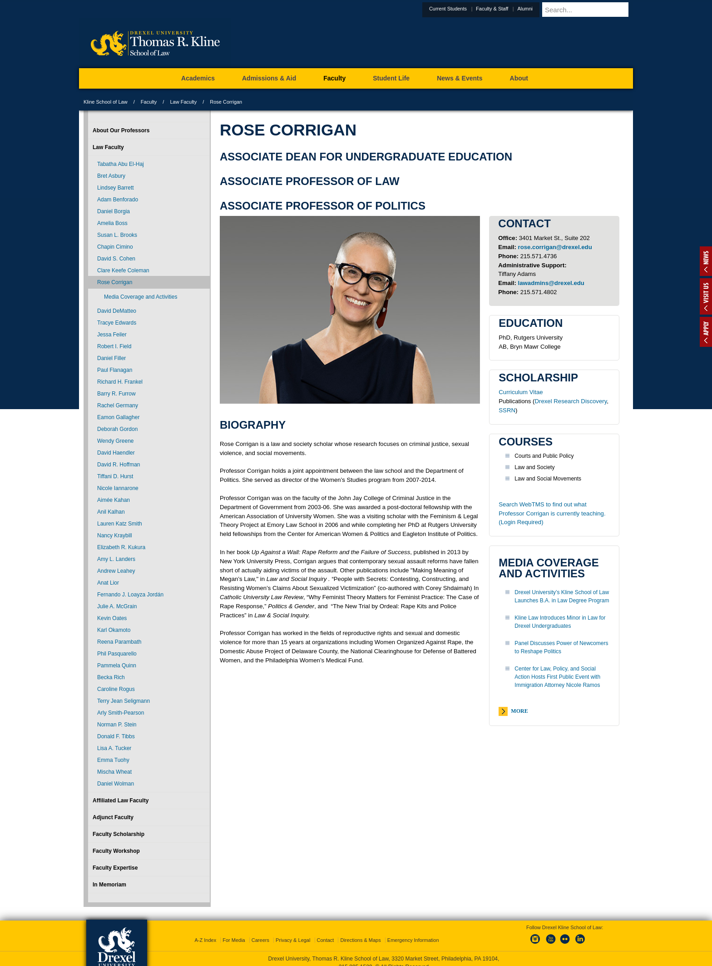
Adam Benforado (117, 199)
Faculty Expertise (115, 868)
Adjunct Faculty (113, 817)
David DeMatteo (116, 311)
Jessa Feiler (112, 334)
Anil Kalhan (111, 512)
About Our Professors (121, 130)
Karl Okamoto (113, 630)
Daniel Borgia (113, 211)
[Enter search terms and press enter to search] (598, 9)
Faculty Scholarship (118, 834)
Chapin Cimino (115, 247)
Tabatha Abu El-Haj (120, 164)
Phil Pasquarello (117, 654)
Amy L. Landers (116, 559)
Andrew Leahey (116, 571)
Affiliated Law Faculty (120, 800)
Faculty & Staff (514, 8)
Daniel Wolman (115, 784)
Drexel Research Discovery (571, 401)
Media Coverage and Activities (140, 297)
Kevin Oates (112, 618)
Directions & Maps (360, 932)
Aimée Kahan (113, 500)
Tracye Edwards (116, 323)
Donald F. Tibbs (116, 736)
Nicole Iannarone (117, 488)
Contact (325, 932)
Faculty (149, 102)
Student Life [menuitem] (391, 78)
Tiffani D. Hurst (115, 476)
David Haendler (116, 453)
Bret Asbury (111, 176)
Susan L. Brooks (117, 235)
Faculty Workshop (116, 851)
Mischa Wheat (114, 772)
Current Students (470, 8)
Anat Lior (108, 583)
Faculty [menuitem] (334, 78)
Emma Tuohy (113, 760)
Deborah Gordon (117, 429)
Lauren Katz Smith (119, 524)
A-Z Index (205, 932)
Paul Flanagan (114, 370)
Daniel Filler (111, 358)
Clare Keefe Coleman (123, 270)
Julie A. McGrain (117, 606)
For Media (233, 932)
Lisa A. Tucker (114, 748)
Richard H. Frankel (120, 382)
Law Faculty (183, 102)
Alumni (547, 8)
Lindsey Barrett (115, 188)
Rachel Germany (117, 405)
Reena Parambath (119, 642)
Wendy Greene (115, 441)
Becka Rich (111, 677)
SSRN (507, 410)
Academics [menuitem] (198, 78)
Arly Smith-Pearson (120, 713)
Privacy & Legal (293, 932)
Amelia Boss (112, 223)
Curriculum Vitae (521, 392)
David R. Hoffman (118, 464)
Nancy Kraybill (114, 535)
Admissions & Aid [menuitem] (269, 78)
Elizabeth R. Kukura (121, 547)
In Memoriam (109, 884)
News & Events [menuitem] (459, 78)
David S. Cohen (116, 258)
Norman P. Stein (117, 724)
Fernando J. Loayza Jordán (130, 594)
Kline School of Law (106, 102)
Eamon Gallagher (118, 417)
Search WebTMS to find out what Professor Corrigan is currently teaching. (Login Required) (552, 513)
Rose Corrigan (114, 282)
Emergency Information (413, 932)
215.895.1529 (355, 959)
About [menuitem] (519, 78)
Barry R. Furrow (116, 393)
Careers (260, 932)
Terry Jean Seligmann (123, 701)
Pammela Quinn (116, 665)
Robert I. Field (114, 346)
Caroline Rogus (116, 689)
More (519, 711)
